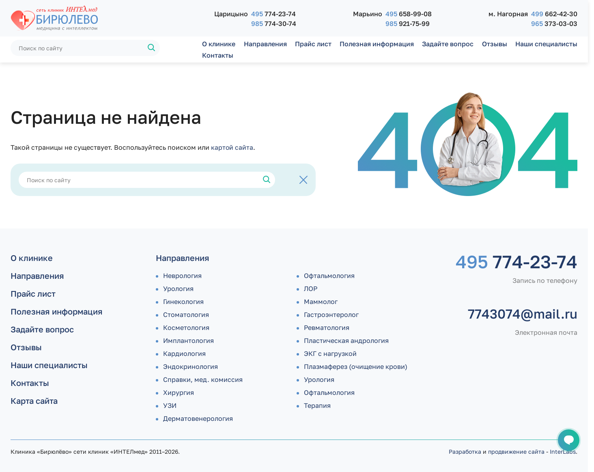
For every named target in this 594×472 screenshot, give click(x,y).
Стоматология (186, 314)
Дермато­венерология (198, 418)
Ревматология (326, 327)
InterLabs (563, 451)
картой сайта (232, 147)
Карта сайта (34, 400)
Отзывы (494, 44)
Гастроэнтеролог (331, 314)
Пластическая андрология (346, 340)
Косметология (186, 327)
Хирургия (178, 392)
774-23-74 (273, 14)
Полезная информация (377, 44)
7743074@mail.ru (522, 313)
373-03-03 (554, 23)
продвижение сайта (516, 451)
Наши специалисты (546, 44)
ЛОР (310, 288)
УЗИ (169, 405)
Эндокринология (190, 366)
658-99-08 (408, 14)
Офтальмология (329, 276)
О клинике (218, 44)
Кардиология (184, 353)
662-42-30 (554, 14)
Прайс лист (313, 44)
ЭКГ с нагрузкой (330, 353)
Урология (178, 288)
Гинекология (183, 301)
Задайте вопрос (447, 44)
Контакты (217, 55)
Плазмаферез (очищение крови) (355, 366)
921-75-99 (407, 23)
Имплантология (188, 340)
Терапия (317, 405)
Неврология (182, 276)
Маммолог (321, 301)
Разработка (465, 451)
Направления (265, 44)
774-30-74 (273, 23)
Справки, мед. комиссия (203, 379)
